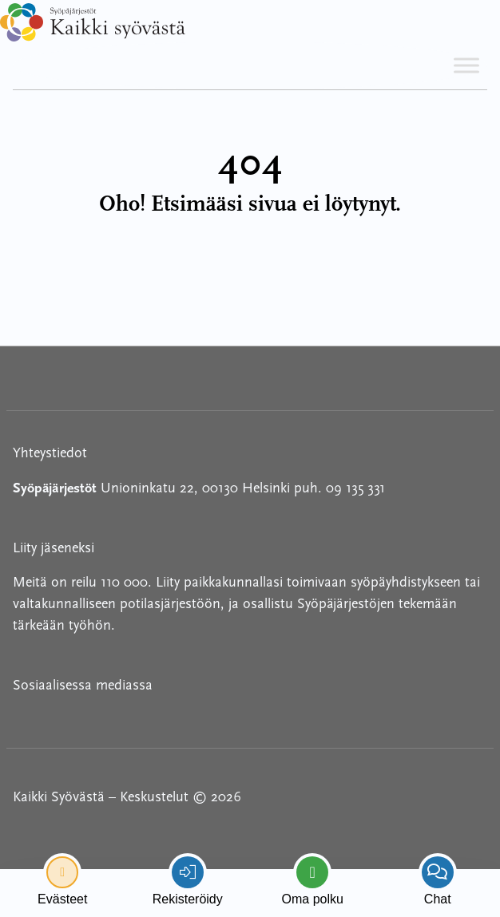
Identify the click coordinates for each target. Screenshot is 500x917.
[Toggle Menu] (466, 65)
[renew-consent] (62, 872)
